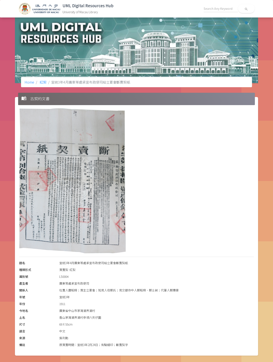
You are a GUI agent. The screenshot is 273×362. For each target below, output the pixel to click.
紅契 (42, 82)
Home (29, 82)
